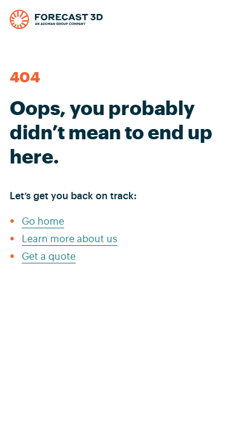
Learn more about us (69, 239)
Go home (43, 221)
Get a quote (49, 257)
